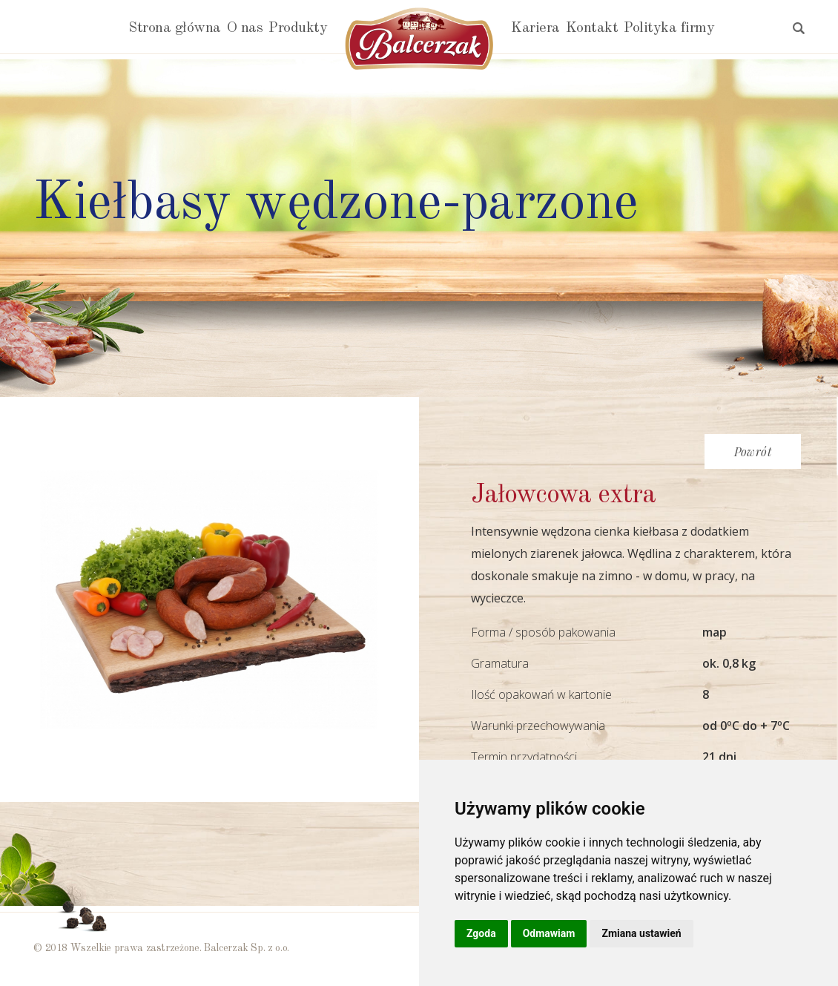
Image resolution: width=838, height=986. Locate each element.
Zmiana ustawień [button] (641, 933)
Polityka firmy (669, 28)
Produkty (297, 28)
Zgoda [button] (481, 933)
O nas (245, 28)
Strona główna (174, 28)
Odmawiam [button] (549, 933)
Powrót (752, 451)
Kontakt (592, 28)
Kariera (535, 28)
